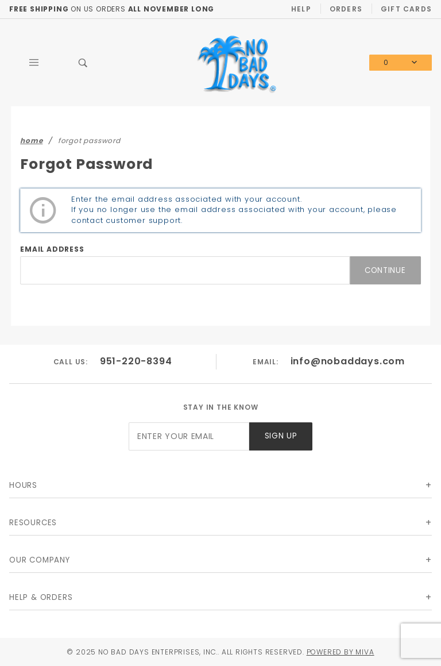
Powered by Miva (340, 652)
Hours (23, 485)
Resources (33, 522)
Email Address (52, 249)
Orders (346, 9)
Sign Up (281, 435)
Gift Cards (406, 9)
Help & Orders (40, 597)
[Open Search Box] (83, 62)
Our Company (39, 560)
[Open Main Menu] (34, 62)
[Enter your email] (189, 436)
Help (301, 9)
